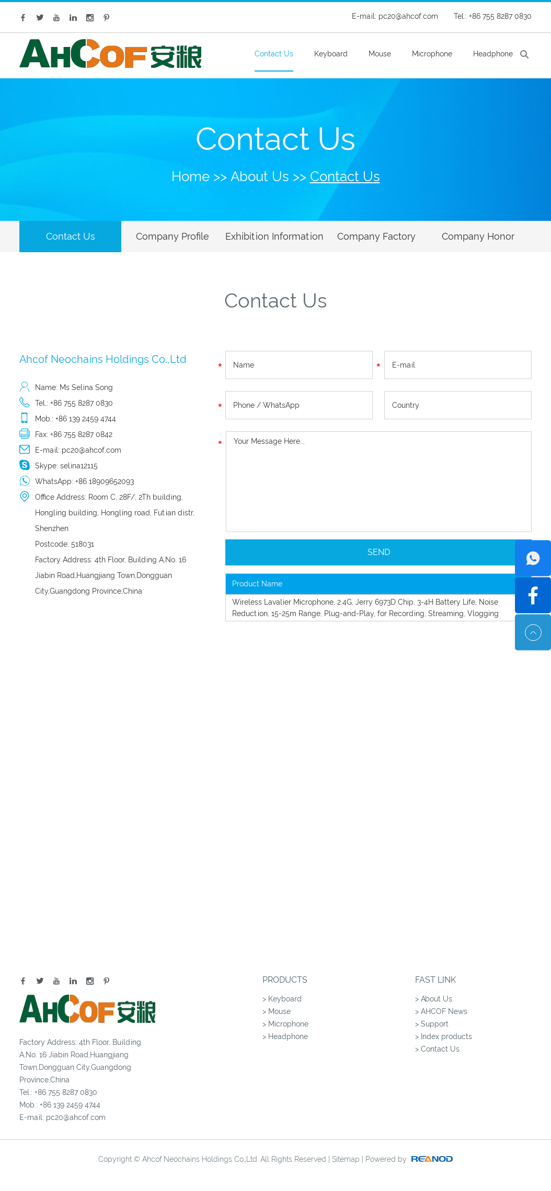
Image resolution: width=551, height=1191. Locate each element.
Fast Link (435, 980)
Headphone (493, 54)
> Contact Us (437, 1049)
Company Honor (478, 236)
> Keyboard (282, 999)
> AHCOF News (441, 1011)
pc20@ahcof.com (408, 16)
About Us (260, 176)
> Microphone (285, 1024)
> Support (432, 1024)
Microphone (432, 54)
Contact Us (274, 54)
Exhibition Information (274, 236)
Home (190, 176)
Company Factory (376, 236)
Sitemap (346, 1159)
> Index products (443, 1036)
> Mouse (276, 1011)
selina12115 (79, 466)
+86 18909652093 (104, 481)
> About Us (433, 999)
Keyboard (331, 54)
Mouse (380, 54)
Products (284, 980)
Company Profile (172, 236)
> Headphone (285, 1036)
